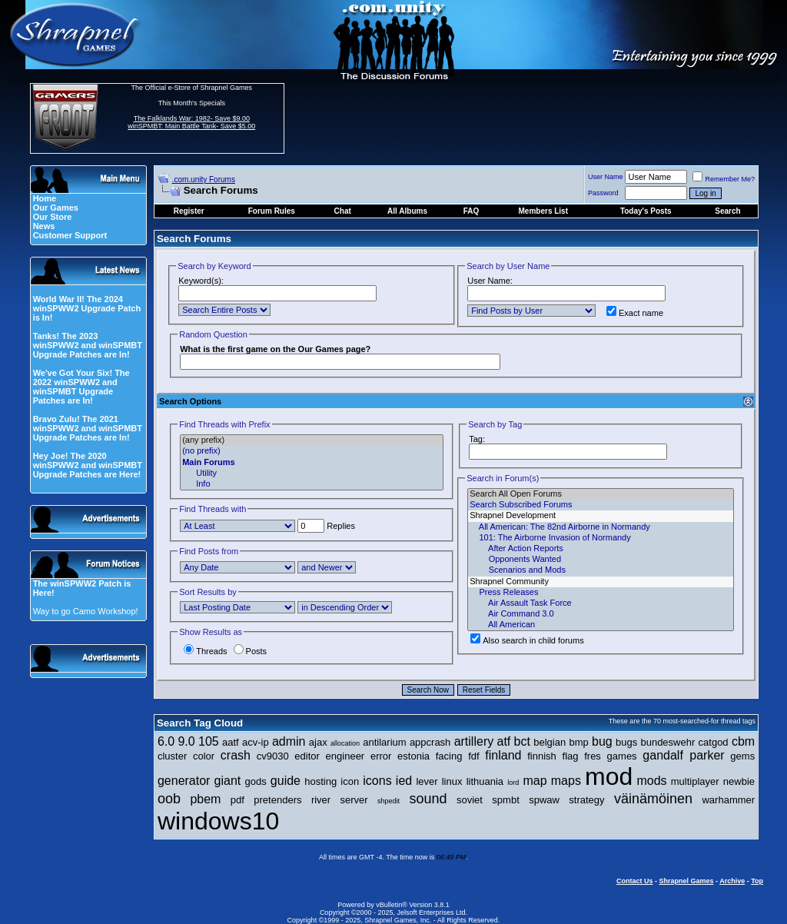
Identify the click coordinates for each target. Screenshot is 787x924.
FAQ (471, 211)
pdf (237, 800)
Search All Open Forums (600, 494)
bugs (626, 742)
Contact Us (634, 881)
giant (227, 780)
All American (600, 625)
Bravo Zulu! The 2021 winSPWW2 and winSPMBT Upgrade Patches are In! (87, 428)
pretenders (277, 800)
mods (651, 780)
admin (289, 741)
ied (404, 780)
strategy (586, 800)
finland (503, 755)
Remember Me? (723, 179)
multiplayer (695, 781)
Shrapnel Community (600, 582)
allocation (345, 743)
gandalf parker (683, 755)
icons (377, 780)
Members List (543, 211)
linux (452, 781)
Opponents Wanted (600, 559)
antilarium (384, 742)
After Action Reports (600, 548)
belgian (549, 742)
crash (236, 755)
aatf (230, 742)
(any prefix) (312, 440)
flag (571, 756)
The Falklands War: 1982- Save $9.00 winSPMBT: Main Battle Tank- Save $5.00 (191, 122)
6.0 (166, 741)
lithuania (485, 781)
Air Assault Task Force (600, 603)
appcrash (430, 742)
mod (609, 776)
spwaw (544, 800)
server (354, 800)
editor (307, 756)
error (380, 756)
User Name (605, 177)
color (203, 756)
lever (426, 781)
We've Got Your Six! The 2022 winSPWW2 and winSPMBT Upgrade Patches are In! (81, 386)
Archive (732, 881)
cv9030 (273, 756)
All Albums (407, 211)
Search (727, 211)
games (622, 756)
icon (349, 781)
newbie (739, 781)
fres (592, 756)
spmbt (505, 800)
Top (757, 881)
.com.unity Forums (203, 179)
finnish (541, 756)
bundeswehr (667, 742)
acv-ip (255, 742)
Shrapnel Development (600, 515)
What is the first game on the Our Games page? (275, 349)
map (534, 780)
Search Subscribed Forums (600, 505)
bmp (578, 742)
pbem (205, 799)
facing (449, 756)
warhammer (728, 800)
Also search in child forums (526, 640)
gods (255, 781)
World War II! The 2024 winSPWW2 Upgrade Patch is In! (87, 308)
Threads (205, 651)
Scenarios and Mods (600, 570)
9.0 (186, 741)
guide (286, 780)
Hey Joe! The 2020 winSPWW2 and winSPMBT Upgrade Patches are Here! (87, 465)
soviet (470, 800)
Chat (342, 211)
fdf (473, 756)
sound (428, 798)
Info (312, 484)
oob (169, 798)
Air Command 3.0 (600, 614)
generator (184, 780)
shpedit (388, 801)
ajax (318, 742)
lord (513, 782)
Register (189, 211)
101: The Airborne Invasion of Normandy (600, 538)
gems (742, 756)
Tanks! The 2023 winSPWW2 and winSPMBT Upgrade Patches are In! (87, 345)
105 (208, 741)
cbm (743, 741)
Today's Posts (646, 211)
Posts (250, 651)
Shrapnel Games (686, 881)
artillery (474, 741)
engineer (345, 756)
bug (602, 741)
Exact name (634, 312)
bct (522, 741)
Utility (312, 473)
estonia (413, 756)
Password (603, 193)
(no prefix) (312, 451)
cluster (172, 756)
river (320, 800)
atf (503, 741)
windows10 (218, 821)
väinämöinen (653, 798)
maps (566, 780)
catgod (714, 742)
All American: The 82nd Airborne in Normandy (600, 527)
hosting (320, 781)
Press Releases (600, 592)
